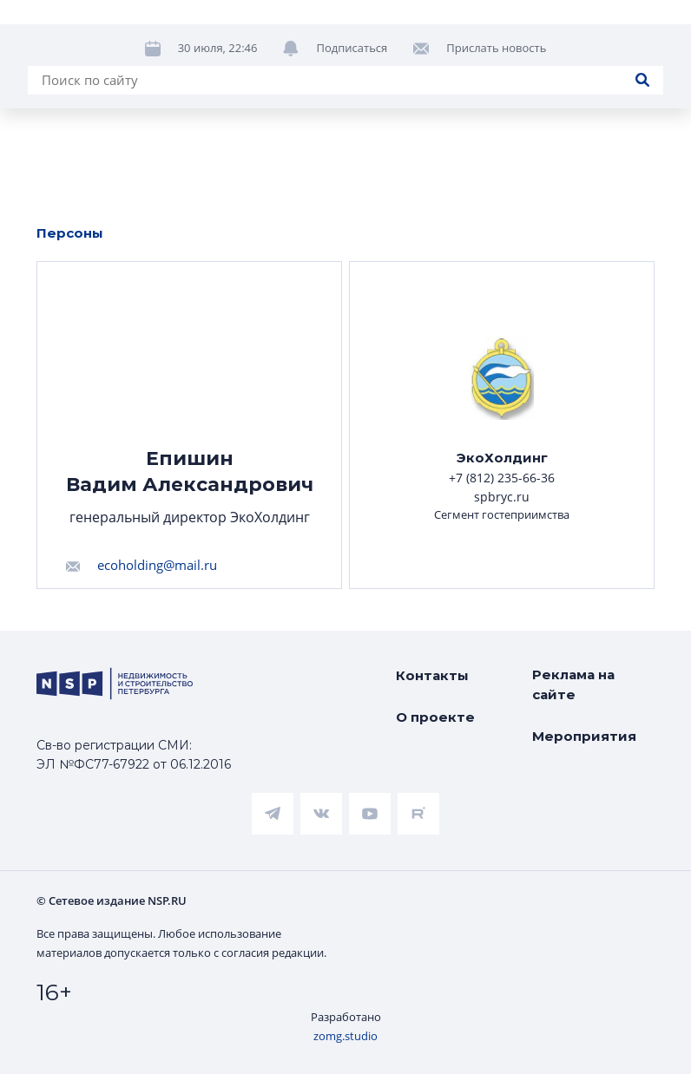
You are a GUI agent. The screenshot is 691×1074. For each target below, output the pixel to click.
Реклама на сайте (573, 684)
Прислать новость (496, 48)
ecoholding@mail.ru (157, 564)
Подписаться (351, 48)
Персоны (69, 233)
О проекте (435, 717)
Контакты (432, 675)
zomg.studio (345, 1036)
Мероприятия (584, 736)
